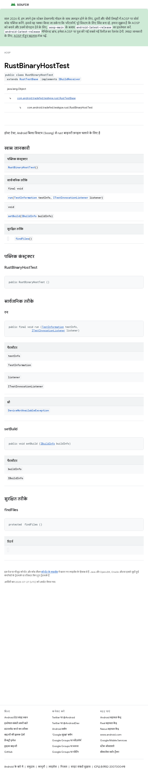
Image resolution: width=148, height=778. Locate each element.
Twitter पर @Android (63, 717)
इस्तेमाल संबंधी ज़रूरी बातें (16, 723)
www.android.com (110, 734)
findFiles (22, 238)
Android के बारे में (13, 766)
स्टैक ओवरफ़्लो (107, 746)
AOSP (7, 52)
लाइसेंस (53, 766)
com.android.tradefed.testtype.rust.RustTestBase (46, 98)
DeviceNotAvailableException (28, 410)
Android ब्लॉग (59, 728)
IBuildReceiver (69, 79)
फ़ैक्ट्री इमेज (10, 740)
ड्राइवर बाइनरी (10, 746)
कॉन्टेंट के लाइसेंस (49, 571)
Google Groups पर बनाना (65, 746)
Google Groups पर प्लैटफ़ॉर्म (66, 740)
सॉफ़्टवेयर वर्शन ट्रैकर (109, 751)
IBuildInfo (29, 216)
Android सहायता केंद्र (110, 717)
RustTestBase (29, 79)
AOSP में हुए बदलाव (25, 36)
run (10, 197)
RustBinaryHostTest (21, 167)
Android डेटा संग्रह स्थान (16, 717)
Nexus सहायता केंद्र (109, 728)
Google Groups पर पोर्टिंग (65, 751)
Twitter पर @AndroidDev (65, 723)
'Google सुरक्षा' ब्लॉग (62, 734)
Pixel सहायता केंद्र (108, 723)
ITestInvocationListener (70, 197)
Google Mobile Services (113, 740)
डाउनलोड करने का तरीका (16, 728)
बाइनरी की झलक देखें (14, 734)
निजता (63, 766)
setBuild (14, 216)
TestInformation (25, 197)
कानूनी (41, 766)
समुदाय (30, 766)
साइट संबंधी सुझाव (80, 766)
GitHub (8, 751)
